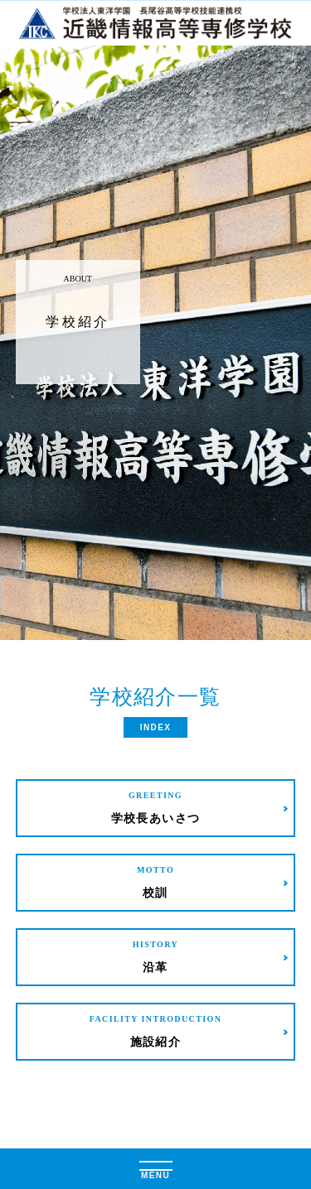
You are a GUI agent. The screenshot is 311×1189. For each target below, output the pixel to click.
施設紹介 (156, 1030)
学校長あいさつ (156, 807)
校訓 (156, 881)
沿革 (156, 956)
